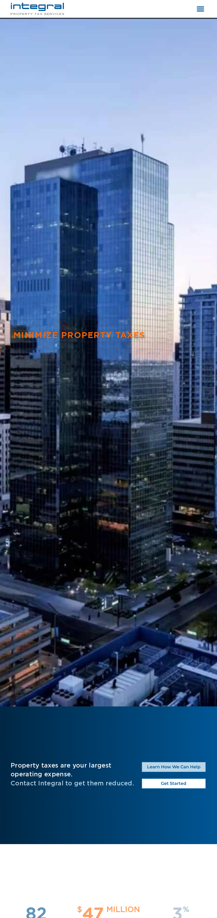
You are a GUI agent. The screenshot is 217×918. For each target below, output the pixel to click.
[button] (200, 9)
